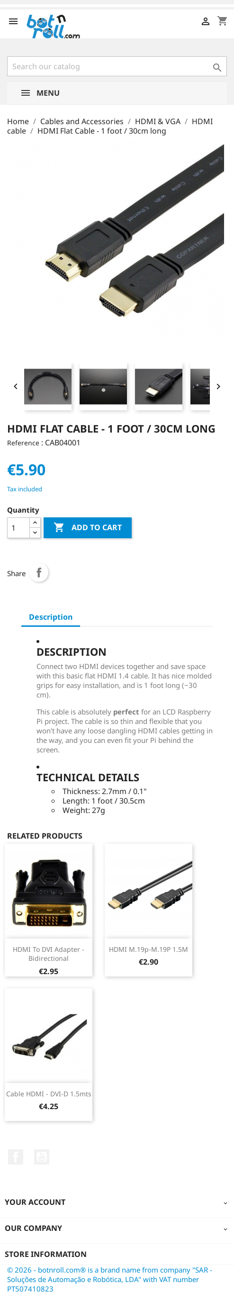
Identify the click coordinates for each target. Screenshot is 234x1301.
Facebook (15, 1157)
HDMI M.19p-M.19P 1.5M (148, 949)
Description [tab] (50, 617)
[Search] (117, 66)
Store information (46, 1254)
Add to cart (88, 528)
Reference (23, 442)
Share (38, 572)
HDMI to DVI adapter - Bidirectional (48, 954)
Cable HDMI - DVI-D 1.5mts (48, 1093)
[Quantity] (18, 527)
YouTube (41, 1157)
